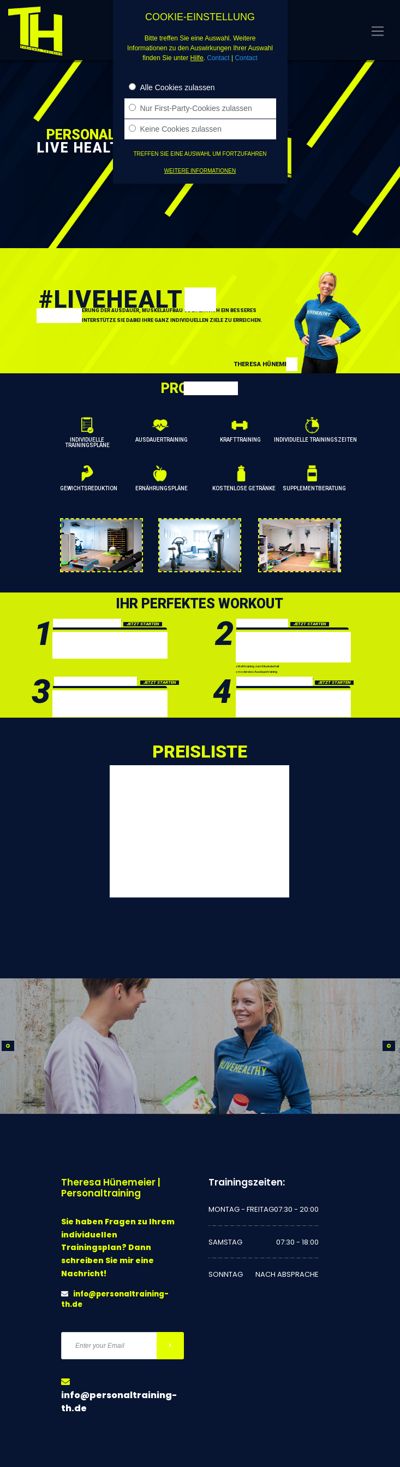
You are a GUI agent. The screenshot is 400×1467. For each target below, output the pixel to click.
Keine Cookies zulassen (175, 129)
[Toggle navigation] (377, 31)
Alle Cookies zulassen (172, 87)
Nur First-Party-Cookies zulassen (190, 108)
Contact (218, 58)
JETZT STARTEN (143, 624)
